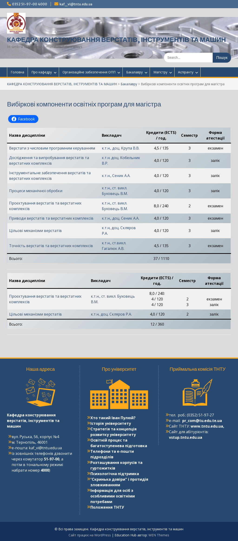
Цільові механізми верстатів (35, 230)
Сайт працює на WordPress (90, 535)
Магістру (160, 72)
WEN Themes (159, 535)
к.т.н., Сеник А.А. (116, 175)
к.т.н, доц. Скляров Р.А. (111, 314)
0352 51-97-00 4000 (29, 4)
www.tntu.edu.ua (207, 426)
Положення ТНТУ (107, 507)
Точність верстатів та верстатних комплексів (51, 245)
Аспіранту (185, 72)
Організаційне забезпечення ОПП (89, 72)
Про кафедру (41, 72)
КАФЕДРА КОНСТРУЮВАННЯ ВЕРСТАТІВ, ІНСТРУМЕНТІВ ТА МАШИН (116, 39)
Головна (17, 72)
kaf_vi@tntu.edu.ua (76, 4)
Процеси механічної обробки (35, 190)
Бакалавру (134, 72)
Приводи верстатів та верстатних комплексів (51, 218)
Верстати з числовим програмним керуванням (52, 148)
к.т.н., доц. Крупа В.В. (120, 148)
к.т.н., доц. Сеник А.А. (120, 218)
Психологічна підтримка (114, 473)
